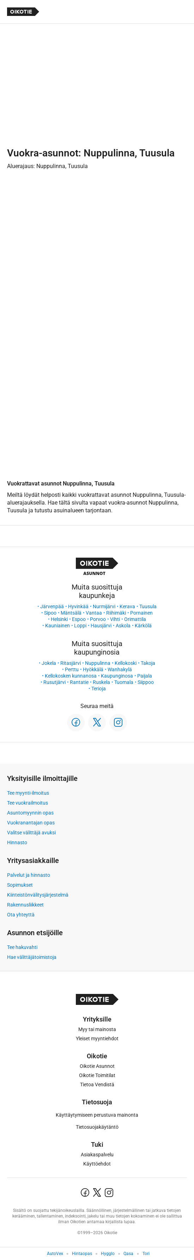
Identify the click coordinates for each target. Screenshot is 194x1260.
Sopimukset (20, 885)
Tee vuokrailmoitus (27, 803)
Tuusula (148, 606)
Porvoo (98, 619)
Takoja (148, 663)
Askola (123, 625)
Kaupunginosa (117, 676)
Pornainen (141, 613)
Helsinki (59, 619)
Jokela (49, 663)
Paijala (144, 676)
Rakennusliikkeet (25, 905)
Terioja (98, 688)
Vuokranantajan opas (31, 822)
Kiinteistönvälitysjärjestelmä (37, 895)
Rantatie (79, 682)
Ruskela (101, 682)
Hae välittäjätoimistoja (31, 957)
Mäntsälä (71, 613)
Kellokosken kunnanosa (71, 676)
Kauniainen (57, 625)
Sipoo (50, 613)
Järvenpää (52, 606)
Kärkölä (143, 625)
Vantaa (94, 613)
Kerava (127, 606)
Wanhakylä (120, 669)
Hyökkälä (93, 669)
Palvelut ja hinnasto (28, 875)
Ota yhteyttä (21, 914)
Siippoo (146, 682)
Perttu (72, 669)
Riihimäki (116, 613)
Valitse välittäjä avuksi (31, 832)
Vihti (115, 619)
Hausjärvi (101, 625)
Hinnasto (17, 842)
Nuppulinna (97, 663)
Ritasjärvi (70, 663)
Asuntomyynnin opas (30, 813)
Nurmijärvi (104, 606)
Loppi (80, 625)
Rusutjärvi (54, 682)
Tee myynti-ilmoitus (28, 793)
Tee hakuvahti (22, 947)
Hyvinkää (78, 606)
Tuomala (123, 682)
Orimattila (135, 619)
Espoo (79, 619)
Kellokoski (126, 663)
